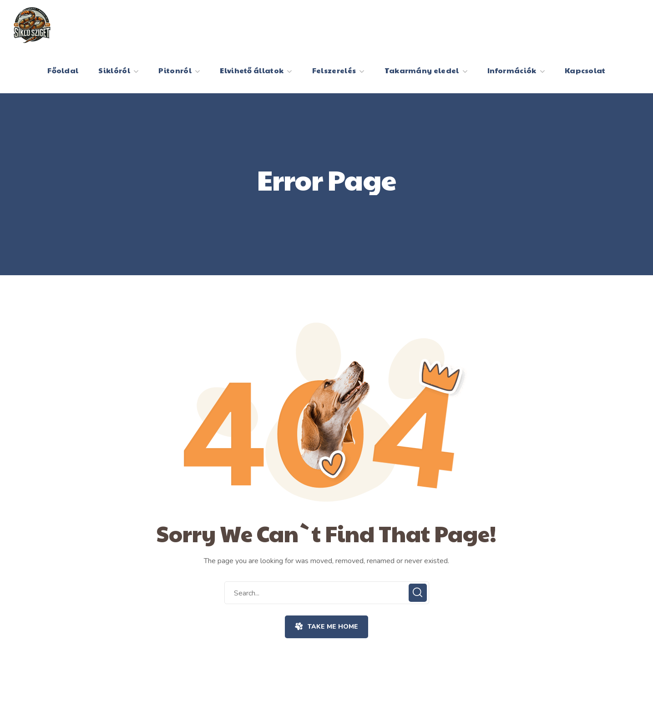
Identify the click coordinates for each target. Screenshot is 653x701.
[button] (326, 626)
